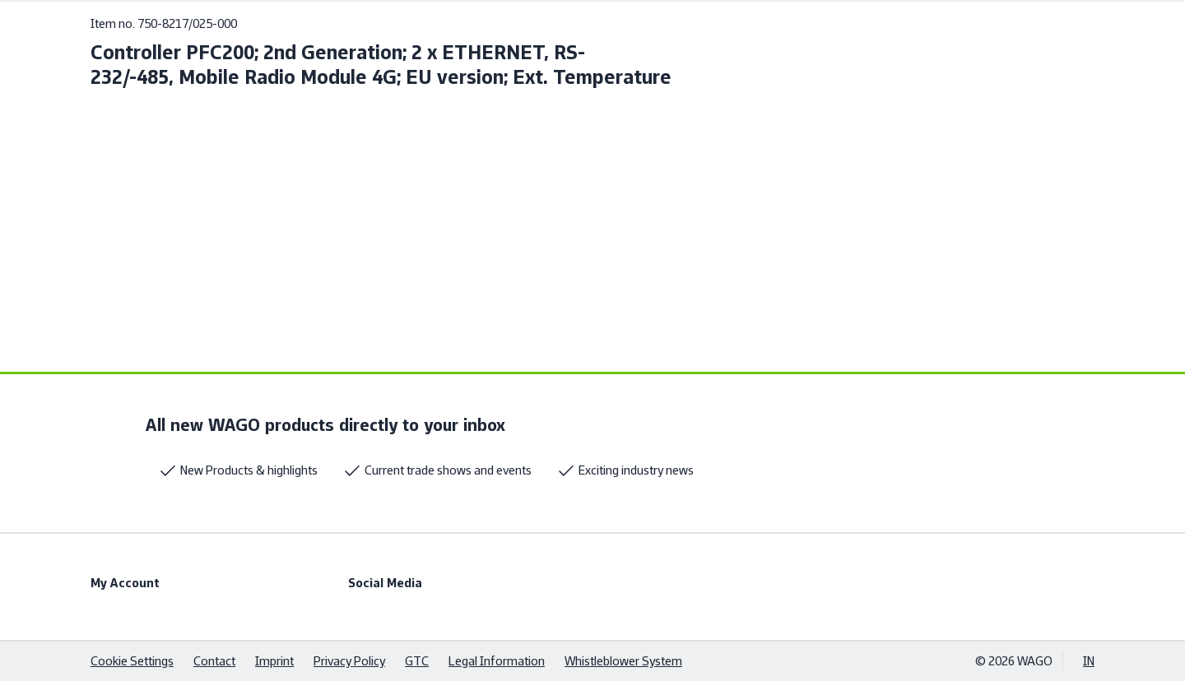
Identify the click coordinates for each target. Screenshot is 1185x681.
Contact (214, 661)
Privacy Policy (349, 661)
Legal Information (496, 661)
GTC (417, 661)
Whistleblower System (623, 661)
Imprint (274, 661)
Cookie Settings (132, 661)
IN (1088, 661)
